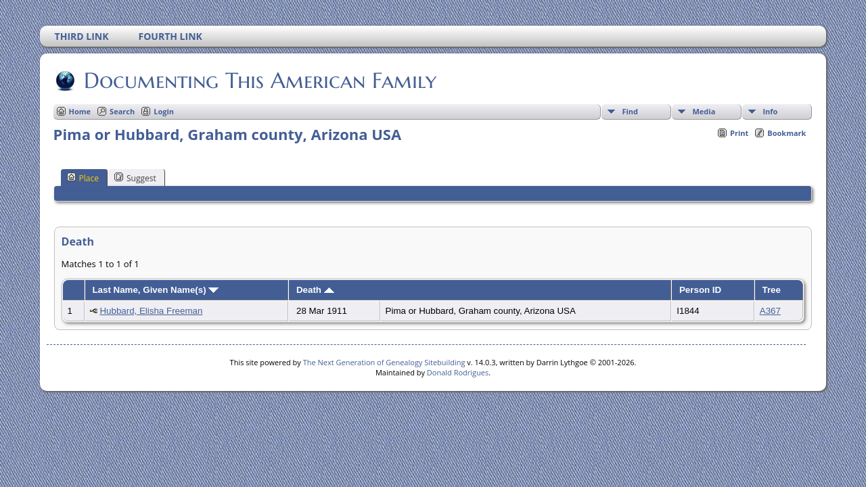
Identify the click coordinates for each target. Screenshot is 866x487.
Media (703, 111)
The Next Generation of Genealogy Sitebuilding (384, 362)
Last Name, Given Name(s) (155, 290)
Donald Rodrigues (457, 372)
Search (122, 111)
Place (83, 178)
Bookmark (786, 133)
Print (739, 133)
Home (80, 111)
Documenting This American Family (259, 80)
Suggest (135, 178)
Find (630, 111)
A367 (770, 311)
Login (164, 111)
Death (315, 290)
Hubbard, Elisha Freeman (150, 311)
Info (769, 111)
